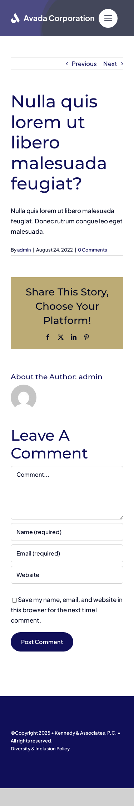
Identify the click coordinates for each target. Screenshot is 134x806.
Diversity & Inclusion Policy (40, 748)
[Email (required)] (67, 553)
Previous (84, 63)
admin (24, 250)
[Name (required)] (67, 532)
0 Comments (92, 250)
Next (110, 63)
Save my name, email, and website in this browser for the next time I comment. (67, 609)
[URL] (67, 575)
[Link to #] (108, 18)
